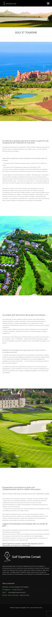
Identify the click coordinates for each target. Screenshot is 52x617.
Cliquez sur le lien (24, 595)
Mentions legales (14, 607)
